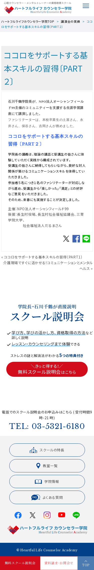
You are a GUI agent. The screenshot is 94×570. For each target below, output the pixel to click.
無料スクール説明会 (20, 563)
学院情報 (47, 481)
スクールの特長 (47, 450)
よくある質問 (47, 497)
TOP (85, 565)
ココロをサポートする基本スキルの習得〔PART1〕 (43, 256)
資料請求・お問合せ (58, 563)
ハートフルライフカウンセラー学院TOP (27, 21)
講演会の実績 (70, 21)
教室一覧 (47, 466)
